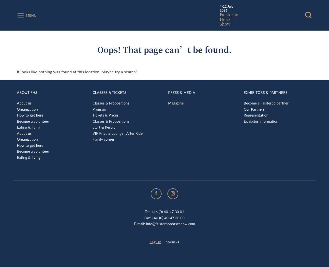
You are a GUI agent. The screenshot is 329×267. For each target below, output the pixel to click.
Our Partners (254, 109)
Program (99, 109)
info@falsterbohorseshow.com (170, 224)
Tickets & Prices (106, 115)
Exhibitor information (261, 121)
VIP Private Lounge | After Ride (118, 133)
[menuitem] (155, 242)
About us (24, 103)
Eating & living (28, 127)
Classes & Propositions (111, 103)
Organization (27, 109)
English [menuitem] (156, 242)
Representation (256, 115)
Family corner (104, 139)
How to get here (30, 115)
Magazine (176, 103)
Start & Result (104, 127)
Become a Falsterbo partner (266, 103)
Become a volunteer (33, 121)
